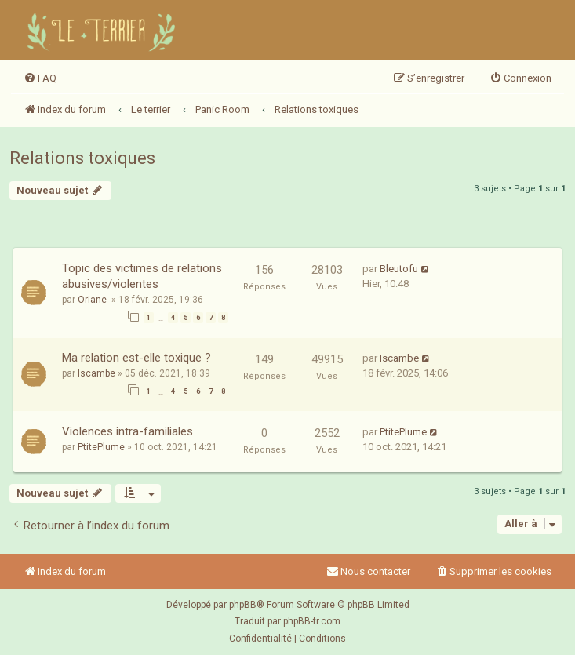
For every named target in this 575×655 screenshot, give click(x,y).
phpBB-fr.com (311, 621)
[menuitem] (40, 78)
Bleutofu (399, 269)
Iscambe (96, 373)
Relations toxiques (82, 158)
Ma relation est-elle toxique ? (136, 358)
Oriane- (93, 299)
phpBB (243, 604)
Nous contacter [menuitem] (368, 571)
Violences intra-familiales (127, 431)
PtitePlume (101, 447)
